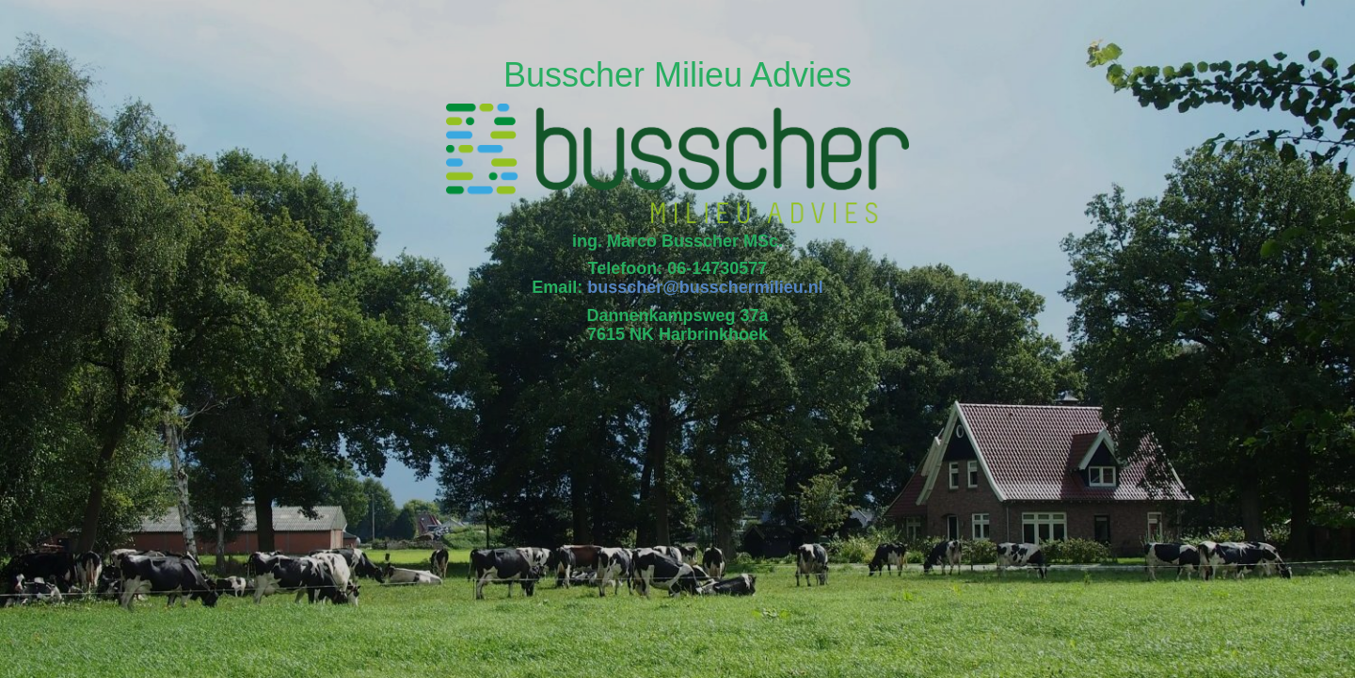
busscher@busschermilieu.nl (705, 287)
